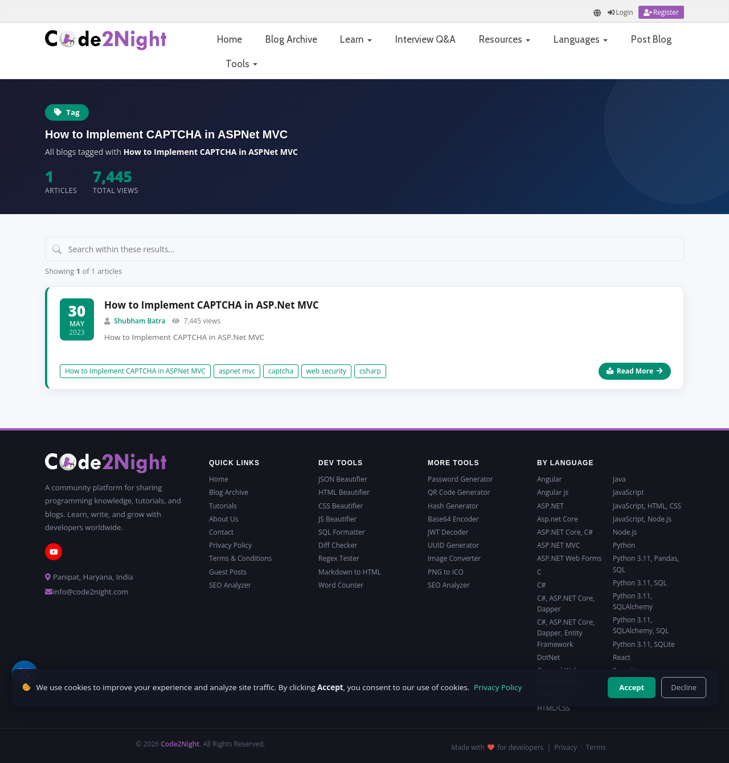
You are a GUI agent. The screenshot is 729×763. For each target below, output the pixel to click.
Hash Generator (453, 506)
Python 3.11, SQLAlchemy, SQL (641, 625)
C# (541, 585)
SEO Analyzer (230, 585)
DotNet (548, 657)
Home (229, 39)
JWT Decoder (448, 532)
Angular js (552, 492)
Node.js (625, 532)
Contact (221, 532)
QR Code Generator (459, 492)
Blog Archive (291, 39)
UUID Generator (453, 545)
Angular (549, 479)
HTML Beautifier (344, 492)
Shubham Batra (139, 321)
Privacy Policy (230, 545)
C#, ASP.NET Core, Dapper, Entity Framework (566, 633)
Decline (684, 687)
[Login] (620, 12)
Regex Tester (338, 558)
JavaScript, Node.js (642, 519)
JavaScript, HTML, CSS (647, 506)
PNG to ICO (446, 572)
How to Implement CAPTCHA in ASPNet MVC (135, 371)
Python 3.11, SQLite (644, 644)
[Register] (661, 12)
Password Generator (460, 479)
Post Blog (651, 39)
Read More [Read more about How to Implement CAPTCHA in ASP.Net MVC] (635, 371)
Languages (581, 39)
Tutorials (223, 506)
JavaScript (628, 492)
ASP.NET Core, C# (565, 532)
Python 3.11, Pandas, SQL (646, 563)
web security (326, 371)
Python (624, 545)
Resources (504, 39)
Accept (631, 687)
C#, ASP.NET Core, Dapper (566, 603)
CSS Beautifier (340, 506)
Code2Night (180, 744)
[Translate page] (597, 13)
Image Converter (454, 558)
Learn (356, 39)
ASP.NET (550, 506)
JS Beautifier (337, 519)
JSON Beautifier (342, 479)
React (621, 657)
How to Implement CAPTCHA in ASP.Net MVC (211, 304)
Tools (241, 63)
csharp (370, 371)
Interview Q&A (425, 39)
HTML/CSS (553, 708)
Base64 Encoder (453, 519)
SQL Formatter (341, 532)
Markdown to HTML (349, 572)
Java (619, 479)
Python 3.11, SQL (640, 583)
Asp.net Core (557, 519)
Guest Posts (228, 572)
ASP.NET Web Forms (569, 558)
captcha (280, 371)
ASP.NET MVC (558, 545)
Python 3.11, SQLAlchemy (633, 601)
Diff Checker (337, 545)
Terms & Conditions (240, 558)
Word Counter (340, 585)
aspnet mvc (237, 371)
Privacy (565, 747)
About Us (223, 519)
